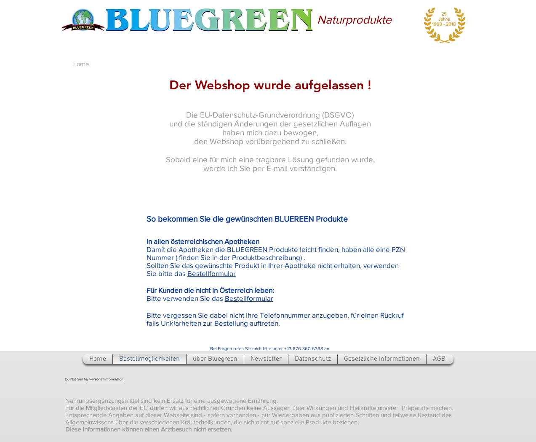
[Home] (81, 64)
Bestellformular (211, 273)
